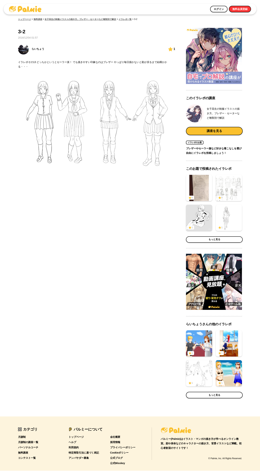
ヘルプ (72, 443)
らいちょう (31, 49)
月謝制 (22, 438)
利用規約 (74, 448)
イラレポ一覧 (125, 19)
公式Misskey (117, 464)
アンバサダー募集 (79, 459)
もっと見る (214, 240)
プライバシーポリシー (122, 448)
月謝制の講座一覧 (28, 443)
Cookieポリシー (119, 454)
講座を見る (214, 131)
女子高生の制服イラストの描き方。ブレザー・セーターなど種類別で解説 (80, 19)
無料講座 (38, 19)
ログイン (219, 9)
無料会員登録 (240, 9)
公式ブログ (116, 459)
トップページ (24, 19)
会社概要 (115, 438)
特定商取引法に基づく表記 (84, 454)
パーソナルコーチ (28, 448)
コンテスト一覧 (27, 459)
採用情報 (115, 443)
